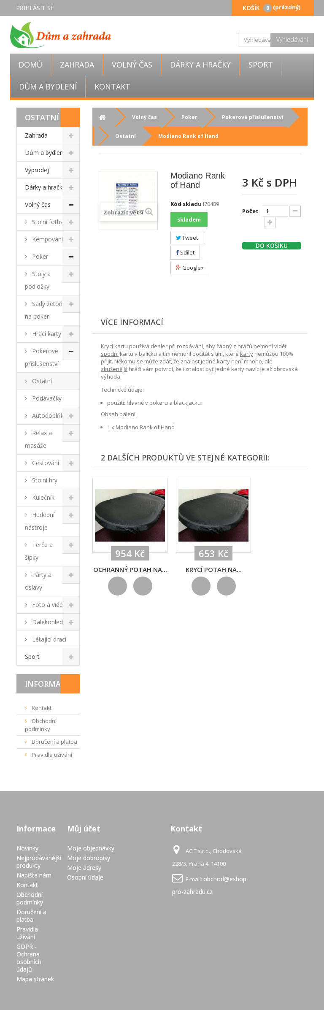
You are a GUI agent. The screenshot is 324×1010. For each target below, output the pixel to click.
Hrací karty (45, 334)
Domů (30, 65)
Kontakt (112, 86)
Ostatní (41, 381)
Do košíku (272, 245)
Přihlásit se (35, 8)
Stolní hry (43, 480)
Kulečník (42, 497)
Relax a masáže (38, 439)
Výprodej (37, 170)
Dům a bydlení (48, 86)
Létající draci (48, 639)
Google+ (190, 267)
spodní (110, 353)
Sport (260, 65)
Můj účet (83, 828)
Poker (39, 256)
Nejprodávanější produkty (38, 861)
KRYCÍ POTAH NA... (214, 569)
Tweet (187, 237)
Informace (47, 684)
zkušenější (114, 369)
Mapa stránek (35, 979)
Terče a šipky (39, 551)
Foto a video (48, 605)
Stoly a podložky (38, 280)
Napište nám (33, 875)
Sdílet (185, 252)
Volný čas (132, 65)
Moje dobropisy (88, 858)
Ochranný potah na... (130, 569)
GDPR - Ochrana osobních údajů (28, 957)
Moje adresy (84, 868)
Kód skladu (186, 204)
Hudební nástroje (39, 521)
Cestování (44, 463)
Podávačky (46, 398)
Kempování (46, 239)
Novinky (27, 848)
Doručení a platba (53, 741)
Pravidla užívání (51, 754)
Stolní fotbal (47, 222)
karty (246, 353)
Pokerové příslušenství (42, 357)
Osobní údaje (85, 877)
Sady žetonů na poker (45, 310)
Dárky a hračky (200, 65)
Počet (250, 211)
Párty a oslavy (38, 581)
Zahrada (77, 65)
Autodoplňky (48, 416)
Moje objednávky (90, 848)
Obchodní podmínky (41, 725)
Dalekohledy (48, 622)
